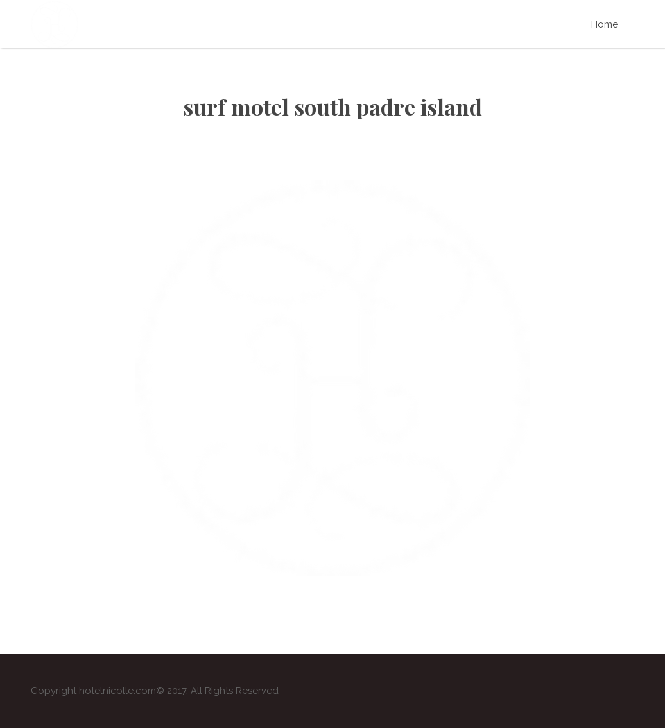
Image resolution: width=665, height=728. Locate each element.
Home (604, 24)
